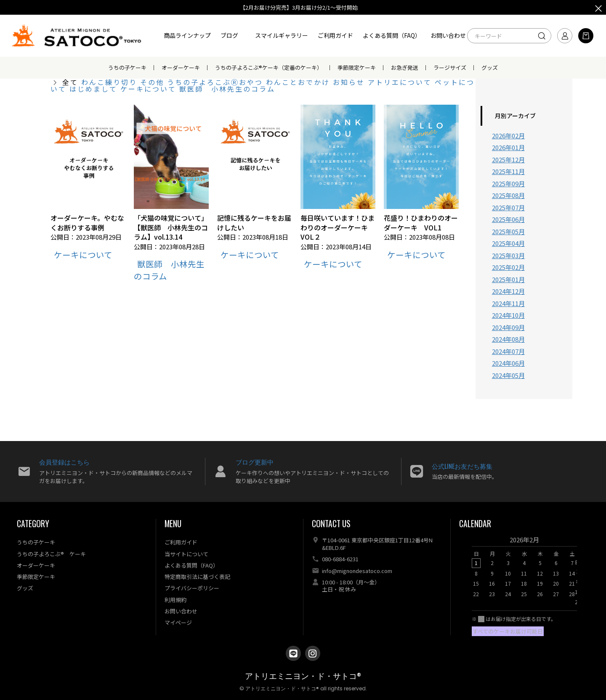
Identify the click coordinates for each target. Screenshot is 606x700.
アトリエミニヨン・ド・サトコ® (303, 676)
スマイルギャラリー (281, 35)
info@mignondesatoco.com (357, 571)
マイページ (178, 622)
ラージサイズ (449, 67)
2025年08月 (508, 195)
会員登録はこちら (64, 461)
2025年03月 (508, 255)
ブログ (229, 35)
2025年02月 (508, 267)
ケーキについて (149, 89)
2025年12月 (508, 159)
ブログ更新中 (255, 461)
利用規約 (175, 600)
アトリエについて (401, 82)
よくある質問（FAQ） (392, 35)
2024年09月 (508, 327)
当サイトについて (186, 554)
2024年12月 (508, 291)
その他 (153, 82)
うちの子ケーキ (127, 67)
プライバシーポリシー (192, 588)
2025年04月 (508, 243)
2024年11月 (508, 303)
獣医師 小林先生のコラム (227, 89)
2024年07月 (508, 351)
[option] (524, 569)
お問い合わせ (448, 35)
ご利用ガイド (335, 35)
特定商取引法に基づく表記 (197, 577)
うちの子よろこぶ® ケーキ (51, 554)
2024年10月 (508, 315)
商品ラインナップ (187, 35)
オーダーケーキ (181, 67)
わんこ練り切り (110, 82)
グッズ (489, 67)
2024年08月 (508, 339)
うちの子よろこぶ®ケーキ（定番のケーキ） (268, 67)
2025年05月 (508, 231)
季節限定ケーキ (357, 67)
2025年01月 (508, 279)
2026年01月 (508, 147)
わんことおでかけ (299, 82)
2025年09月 (508, 183)
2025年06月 (508, 219)
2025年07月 (508, 207)
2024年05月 (508, 375)
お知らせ (350, 82)
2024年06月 (508, 363)
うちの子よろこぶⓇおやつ (216, 82)
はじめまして (94, 89)
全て (70, 82)
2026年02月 (508, 135)
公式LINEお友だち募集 (462, 465)
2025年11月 (508, 171)
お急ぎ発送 (404, 67)
